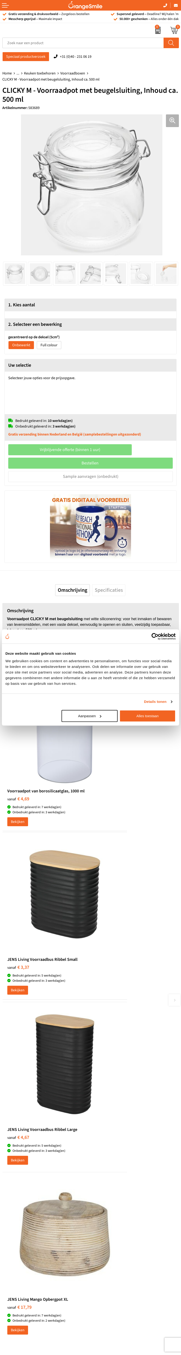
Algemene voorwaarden (112, 1267)
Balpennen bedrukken (20, 1231)
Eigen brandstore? (107, 1238)
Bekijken (18, 785)
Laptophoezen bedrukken (113, 1143)
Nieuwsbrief (102, 1231)
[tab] (72, 590)
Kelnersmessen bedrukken (114, 1115)
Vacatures (100, 1203)
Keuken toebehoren (40, 73)
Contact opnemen (107, 1224)
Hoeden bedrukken (108, 1157)
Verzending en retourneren (114, 1217)
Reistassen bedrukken (110, 1136)
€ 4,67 (18, 895)
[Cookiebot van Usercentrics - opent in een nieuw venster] (155, 636)
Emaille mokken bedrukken (114, 1150)
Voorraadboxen (72, 73)
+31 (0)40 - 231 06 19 (75, 56)
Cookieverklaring (106, 1253)
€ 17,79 (107, 895)
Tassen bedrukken (17, 1188)
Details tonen (155, 702)
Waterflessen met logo (20, 1203)
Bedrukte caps (13, 1224)
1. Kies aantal (21, 305)
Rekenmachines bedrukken (114, 1165)
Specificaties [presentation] (109, 590)
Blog (96, 1245)
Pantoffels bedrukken (110, 1129)
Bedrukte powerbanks (20, 1210)
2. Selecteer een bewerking (35, 324)
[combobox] (83, 43)
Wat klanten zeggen (108, 1195)
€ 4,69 (18, 762)
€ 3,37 (106, 762)
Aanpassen (89, 716)
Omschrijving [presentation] (72, 590)
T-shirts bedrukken (17, 1195)
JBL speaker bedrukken (21, 1238)
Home (7, 73)
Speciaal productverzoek (25, 56)
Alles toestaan (147, 716)
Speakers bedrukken (18, 1217)
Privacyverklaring (106, 1260)
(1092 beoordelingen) (49, 1018)
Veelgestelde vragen (108, 1210)
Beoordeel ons (49, 1028)
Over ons (100, 1188)
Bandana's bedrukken (110, 1122)
